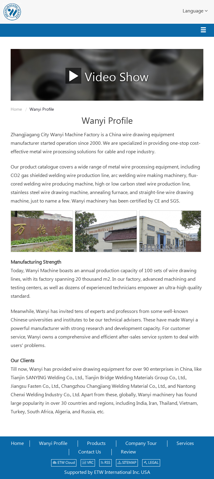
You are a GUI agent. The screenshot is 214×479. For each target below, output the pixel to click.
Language (195, 10)
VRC (87, 462)
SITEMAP (127, 462)
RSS (105, 462)
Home (16, 109)
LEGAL (151, 462)
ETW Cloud (64, 462)
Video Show (107, 75)
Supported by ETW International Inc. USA (107, 472)
